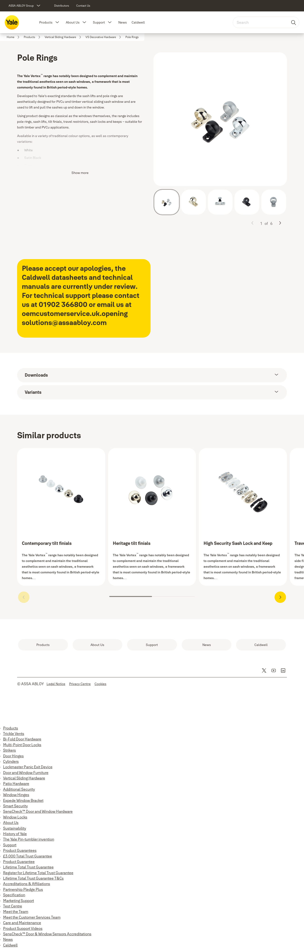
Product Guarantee (19, 861)
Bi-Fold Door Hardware (22, 739)
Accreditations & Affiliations (26, 883)
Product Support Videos (23, 928)
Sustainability (14, 828)
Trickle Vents (13, 733)
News (122, 22)
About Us (73, 22)
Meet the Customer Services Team (32, 917)
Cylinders (11, 761)
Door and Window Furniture (25, 772)
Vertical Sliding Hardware (24, 778)
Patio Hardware (16, 783)
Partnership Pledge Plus (23, 889)
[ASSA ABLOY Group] (25, 5)
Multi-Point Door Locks (22, 744)
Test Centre (12, 906)
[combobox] (266, 22)
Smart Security (15, 805)
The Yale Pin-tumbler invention (28, 839)
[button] (57, 22)
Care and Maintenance (22, 922)
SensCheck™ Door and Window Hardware (38, 811)
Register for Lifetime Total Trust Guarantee (38, 872)
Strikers (9, 750)
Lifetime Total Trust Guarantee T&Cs (33, 878)
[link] (61, 6)
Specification (14, 894)
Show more (80, 173)
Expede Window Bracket (23, 800)
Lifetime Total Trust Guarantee (28, 867)
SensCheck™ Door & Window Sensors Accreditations (47, 933)
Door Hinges (13, 756)
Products (45, 22)
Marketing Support (18, 900)
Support (99, 22)
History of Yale (15, 833)
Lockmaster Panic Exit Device (27, 766)
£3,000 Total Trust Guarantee (27, 856)
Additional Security (19, 789)
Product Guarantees (20, 850)
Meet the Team (15, 911)
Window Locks (15, 817)
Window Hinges (16, 794)
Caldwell (138, 22)
